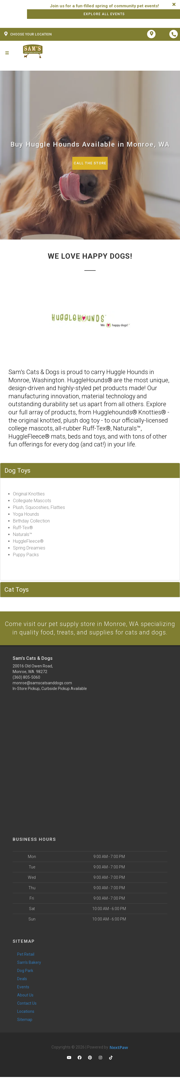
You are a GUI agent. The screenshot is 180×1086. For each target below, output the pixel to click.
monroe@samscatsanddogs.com (42, 692)
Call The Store (90, 163)
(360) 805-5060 (26, 686)
